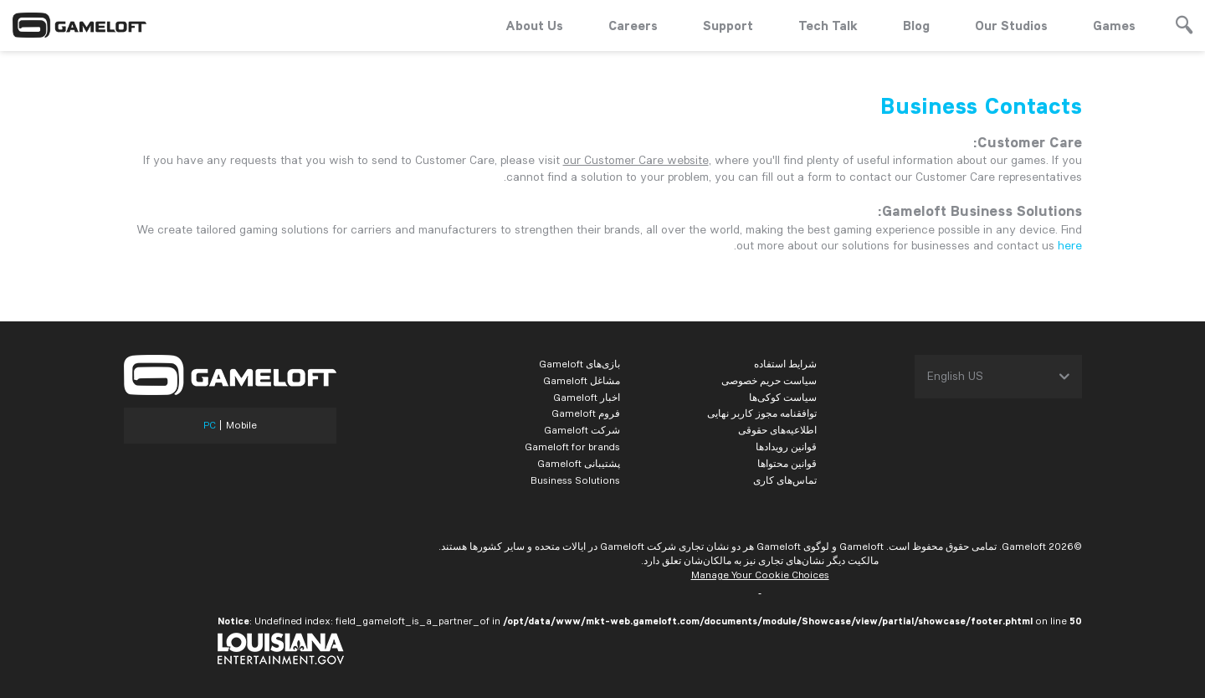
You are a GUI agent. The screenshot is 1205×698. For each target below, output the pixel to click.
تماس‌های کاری (785, 480)
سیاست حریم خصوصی (769, 380)
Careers (633, 25)
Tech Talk (828, 25)
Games (1114, 25)
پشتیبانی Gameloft (578, 463)
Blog (916, 25)
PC (209, 425)
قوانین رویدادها (786, 446)
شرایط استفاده (785, 363)
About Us (534, 25)
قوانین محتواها (787, 463)
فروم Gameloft (585, 413)
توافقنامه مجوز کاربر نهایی (762, 413)
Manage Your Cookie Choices (760, 574)
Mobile (241, 425)
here (1070, 245)
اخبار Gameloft (586, 397)
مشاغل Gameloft (581, 380)
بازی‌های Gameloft (579, 363)
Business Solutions (575, 480)
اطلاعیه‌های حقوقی (777, 429)
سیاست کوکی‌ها (783, 397)
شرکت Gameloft (582, 429)
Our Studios (1011, 25)
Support (728, 25)
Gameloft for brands (572, 446)
